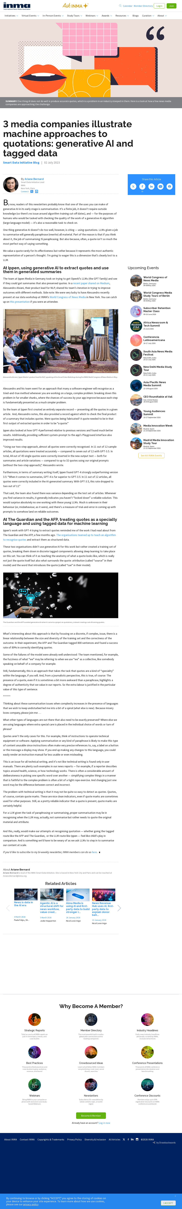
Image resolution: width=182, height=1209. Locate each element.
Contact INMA (27, 1140)
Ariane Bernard (34, 180)
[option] (26, 907)
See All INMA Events (151, 456)
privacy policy (30, 1204)
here (94, 853)
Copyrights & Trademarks (51, 1140)
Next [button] (119, 909)
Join (171, 6)
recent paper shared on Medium (90, 284)
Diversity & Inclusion (95, 1140)
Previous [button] (7, 909)
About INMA (10, 1140)
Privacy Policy (74, 1140)
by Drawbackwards (166, 1143)
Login (159, 6)
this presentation (20, 303)
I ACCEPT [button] (168, 1203)
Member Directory (143, 6)
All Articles (114, 1140)
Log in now (104, 1124)
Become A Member (91, 1116)
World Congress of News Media (68, 298)
